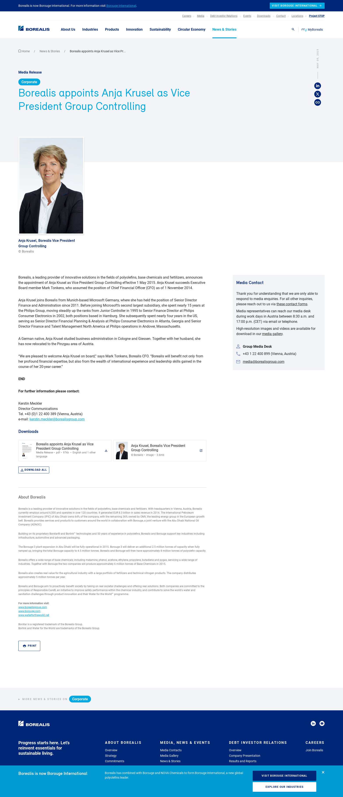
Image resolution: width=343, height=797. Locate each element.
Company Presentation (244, 755)
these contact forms (291, 304)
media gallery (272, 334)
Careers (315, 743)
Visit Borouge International (284, 775)
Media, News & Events (185, 743)
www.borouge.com (29, 611)
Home (24, 51)
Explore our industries (284, 786)
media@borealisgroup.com (263, 362)
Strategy (111, 755)
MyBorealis (312, 29)
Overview (111, 750)
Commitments (114, 761)
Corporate (29, 82)
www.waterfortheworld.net (33, 615)
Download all (34, 470)
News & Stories (50, 51)
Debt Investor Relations (258, 743)
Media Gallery (169, 755)
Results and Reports (242, 761)
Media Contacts (171, 750)
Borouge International (121, 5)
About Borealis (123, 743)
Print (30, 646)
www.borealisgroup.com (32, 607)
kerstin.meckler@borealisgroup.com (57, 419)
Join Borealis (314, 750)
